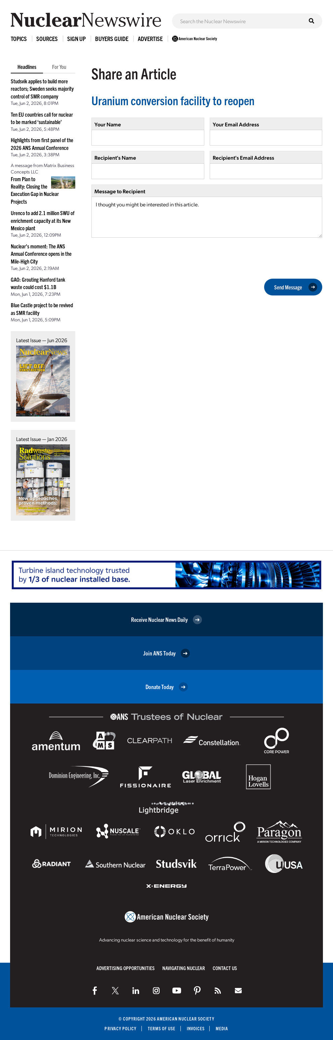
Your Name (107, 124)
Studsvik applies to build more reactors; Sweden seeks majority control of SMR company (42, 88)
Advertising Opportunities (125, 968)
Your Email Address (236, 124)
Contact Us (225, 968)
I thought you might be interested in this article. (206, 217)
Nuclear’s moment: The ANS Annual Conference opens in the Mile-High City (41, 254)
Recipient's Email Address (243, 157)
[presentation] (142, 257)
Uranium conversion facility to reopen (172, 100)
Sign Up (76, 38)
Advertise (150, 38)
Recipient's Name (115, 157)
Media (222, 1028)
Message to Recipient (119, 191)
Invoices (196, 1028)
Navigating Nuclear (183, 968)
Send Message (295, 287)
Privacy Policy (120, 1028)
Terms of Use (162, 1028)
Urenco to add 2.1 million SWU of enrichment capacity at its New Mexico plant (43, 220)
